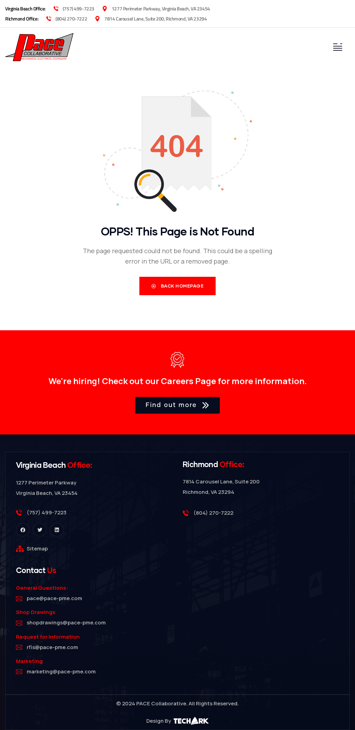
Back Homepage (177, 286)
